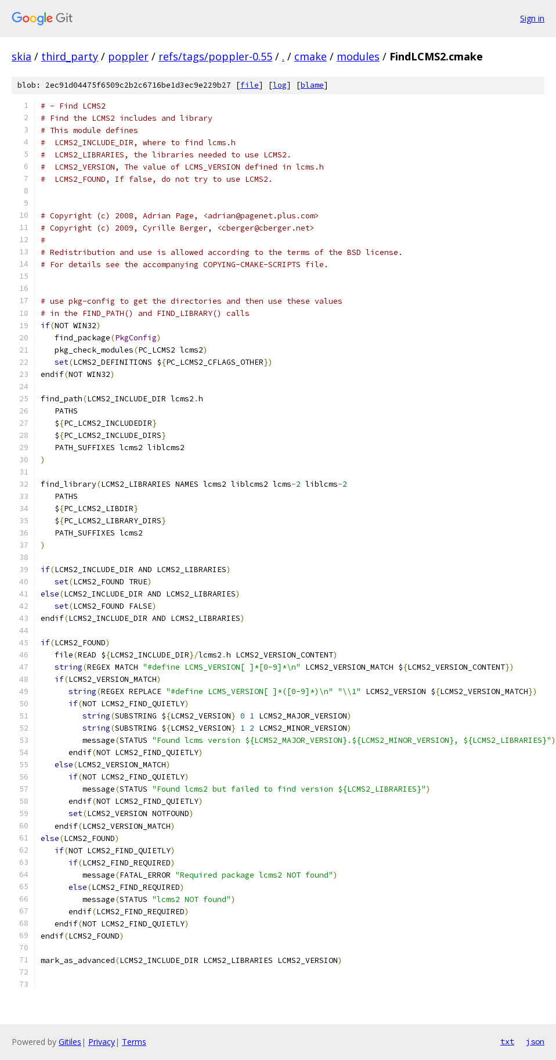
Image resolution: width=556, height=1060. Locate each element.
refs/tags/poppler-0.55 (215, 56)
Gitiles (70, 1041)
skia (21, 56)
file (249, 85)
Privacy (101, 1041)
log (280, 85)
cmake (310, 56)
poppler (128, 56)
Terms (134, 1041)
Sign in (532, 18)
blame (312, 85)
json (535, 1041)
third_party (69, 56)
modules (358, 56)
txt (507, 1041)
